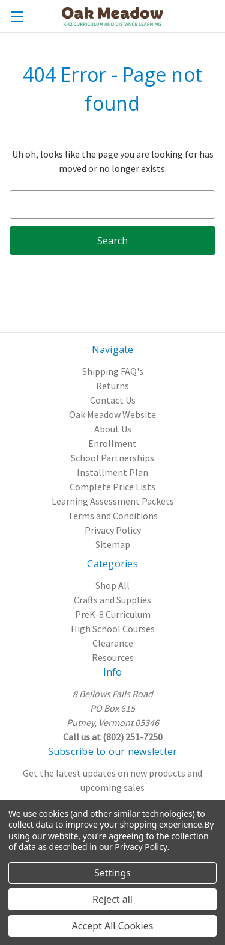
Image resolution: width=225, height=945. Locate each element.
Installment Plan (112, 472)
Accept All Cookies (113, 925)
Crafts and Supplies (112, 600)
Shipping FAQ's (112, 371)
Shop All (112, 585)
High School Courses (113, 629)
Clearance (112, 643)
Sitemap (112, 544)
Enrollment (112, 443)
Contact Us (113, 400)
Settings (112, 872)
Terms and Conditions (113, 515)
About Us (112, 429)
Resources (113, 657)
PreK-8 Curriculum (113, 614)
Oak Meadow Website (112, 414)
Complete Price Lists (112, 487)
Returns (112, 386)
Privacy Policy (113, 530)
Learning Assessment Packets (113, 501)
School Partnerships (112, 458)
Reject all (112, 899)
